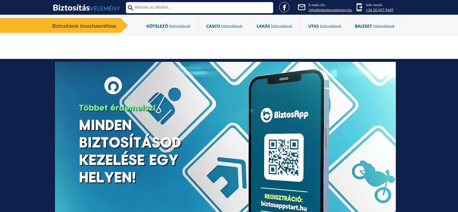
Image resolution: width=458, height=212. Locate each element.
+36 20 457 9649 (379, 10)
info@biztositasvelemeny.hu (330, 10)
